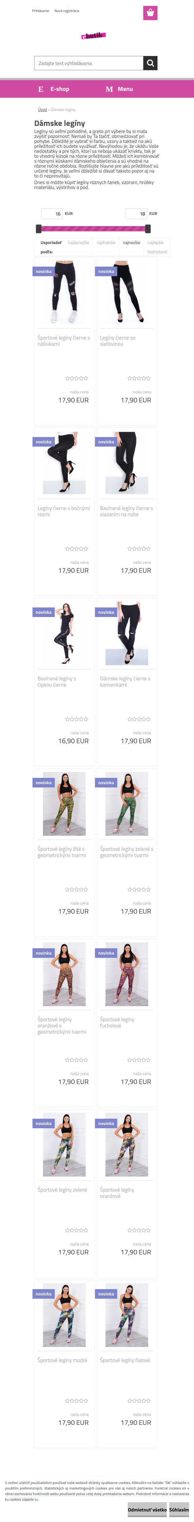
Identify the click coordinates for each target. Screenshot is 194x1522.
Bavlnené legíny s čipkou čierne (57, 681)
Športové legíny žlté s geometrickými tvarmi (62, 852)
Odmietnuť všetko (147, 1509)
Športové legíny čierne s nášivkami (64, 341)
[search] (150, 63)
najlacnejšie (78, 242)
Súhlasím (179, 1509)
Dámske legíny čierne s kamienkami (125, 681)
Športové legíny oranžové (117, 1193)
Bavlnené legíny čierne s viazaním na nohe (126, 511)
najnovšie (131, 242)
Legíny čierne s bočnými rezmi (64, 511)
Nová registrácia (67, 11)
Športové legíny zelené (63, 1190)
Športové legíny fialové (125, 1360)
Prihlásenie (40, 11)
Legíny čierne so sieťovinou (118, 341)
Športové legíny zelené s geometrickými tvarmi (126, 852)
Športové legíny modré (63, 1360)
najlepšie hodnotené (157, 247)
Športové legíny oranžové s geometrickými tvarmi (62, 1025)
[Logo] (93, 35)
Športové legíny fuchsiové (117, 1022)
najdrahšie (106, 242)
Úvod (42, 109)
